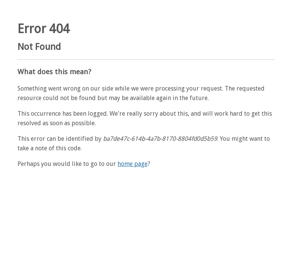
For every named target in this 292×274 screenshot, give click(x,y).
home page (132, 163)
